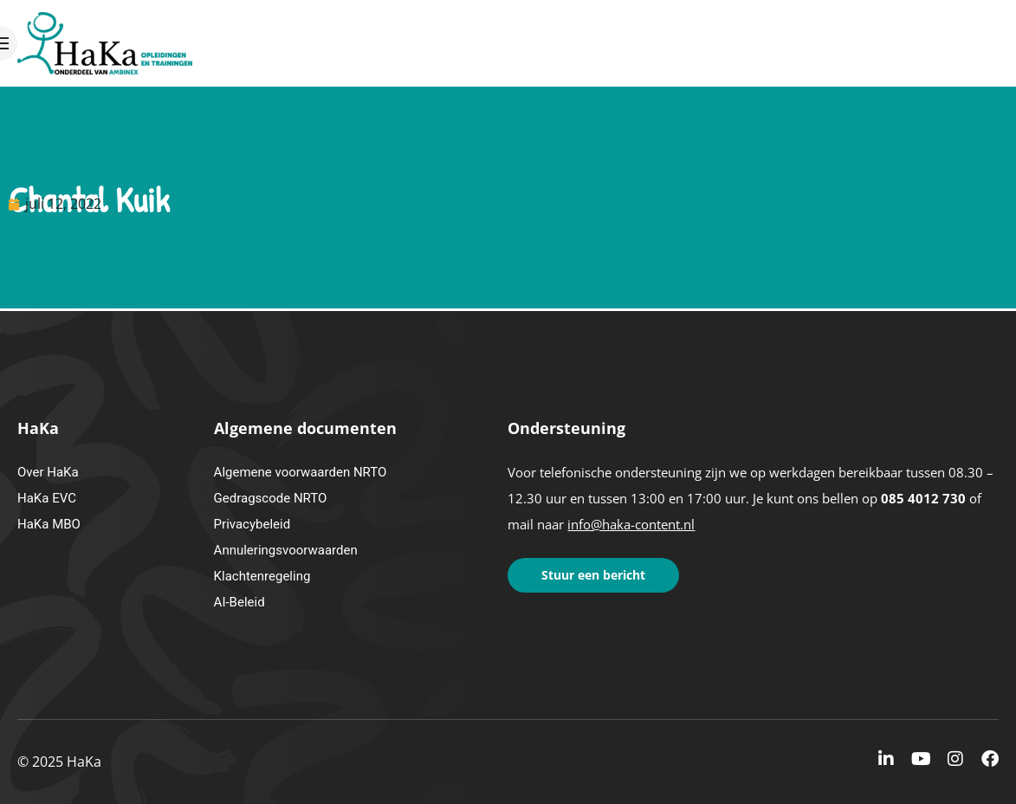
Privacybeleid (252, 524)
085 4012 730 (923, 498)
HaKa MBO (49, 524)
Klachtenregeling (262, 576)
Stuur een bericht (593, 575)
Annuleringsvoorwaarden (286, 550)
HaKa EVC (46, 498)
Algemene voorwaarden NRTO (300, 472)
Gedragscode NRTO (270, 498)
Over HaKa (48, 472)
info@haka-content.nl (631, 524)
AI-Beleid (239, 602)
